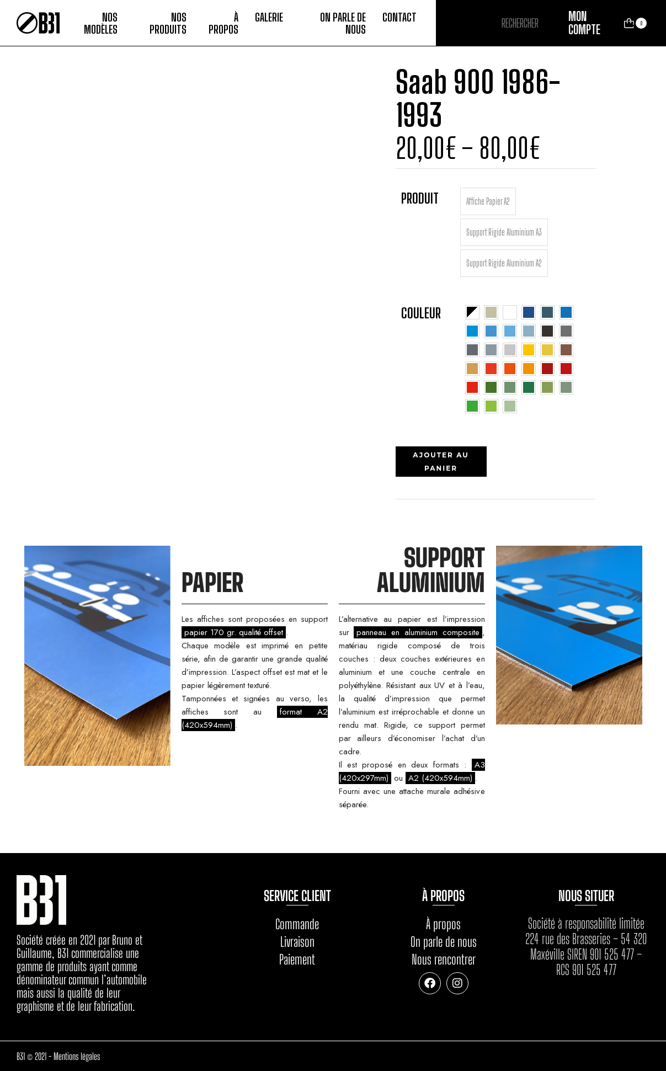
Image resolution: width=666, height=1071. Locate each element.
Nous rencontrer (444, 959)
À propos (223, 23)
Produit (420, 198)
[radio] (488, 201)
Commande (297, 924)
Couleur (421, 313)
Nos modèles (101, 23)
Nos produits (168, 23)
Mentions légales (77, 1056)
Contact (399, 17)
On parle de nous (343, 23)
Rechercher (554, 23)
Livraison (297, 942)
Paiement (297, 959)
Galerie (269, 17)
